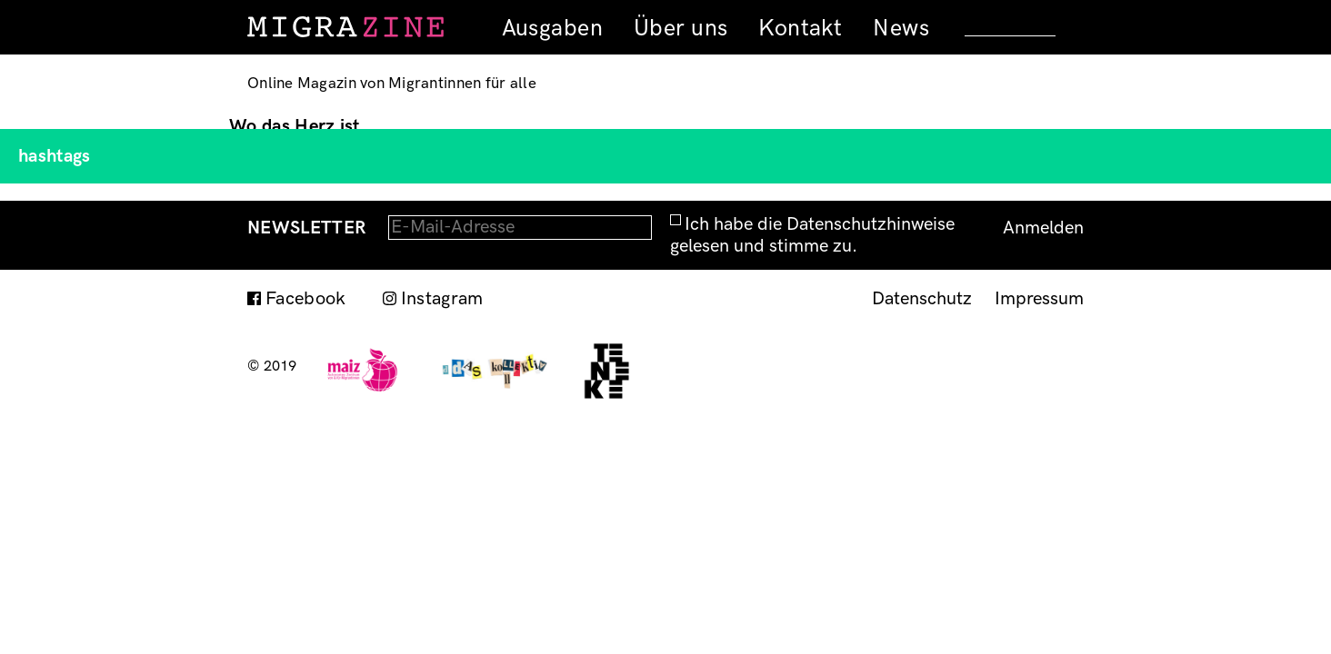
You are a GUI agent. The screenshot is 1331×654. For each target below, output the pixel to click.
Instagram (442, 299)
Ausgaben (552, 28)
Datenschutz (922, 299)
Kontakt (800, 28)
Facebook (305, 299)
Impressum (1039, 299)
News (901, 28)
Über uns (680, 28)
